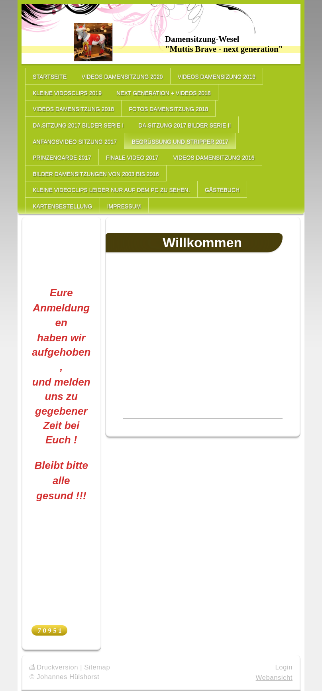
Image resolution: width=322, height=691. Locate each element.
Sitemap (97, 667)
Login (284, 667)
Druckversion (53, 667)
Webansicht (274, 677)
